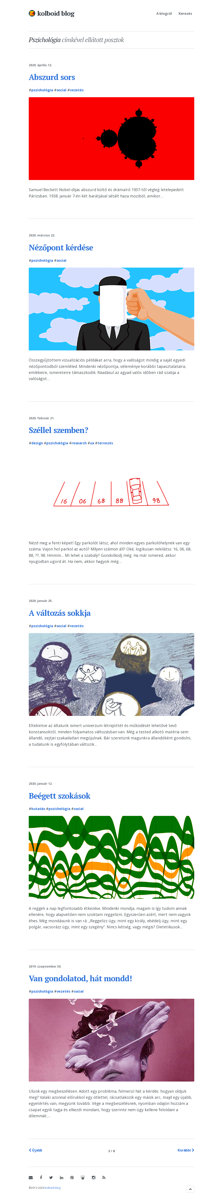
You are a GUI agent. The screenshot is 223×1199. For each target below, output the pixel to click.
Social (61, 90)
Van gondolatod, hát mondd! (80, 978)
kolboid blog (55, 13)
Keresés (185, 13)
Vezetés (77, 90)
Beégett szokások (59, 796)
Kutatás (38, 808)
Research (79, 443)
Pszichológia (42, 90)
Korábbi (186, 1150)
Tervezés (105, 443)
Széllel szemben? (58, 430)
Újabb (35, 1150)
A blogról (164, 13)
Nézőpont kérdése (61, 247)
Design (37, 443)
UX (92, 443)
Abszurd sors (52, 77)
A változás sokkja (60, 613)
